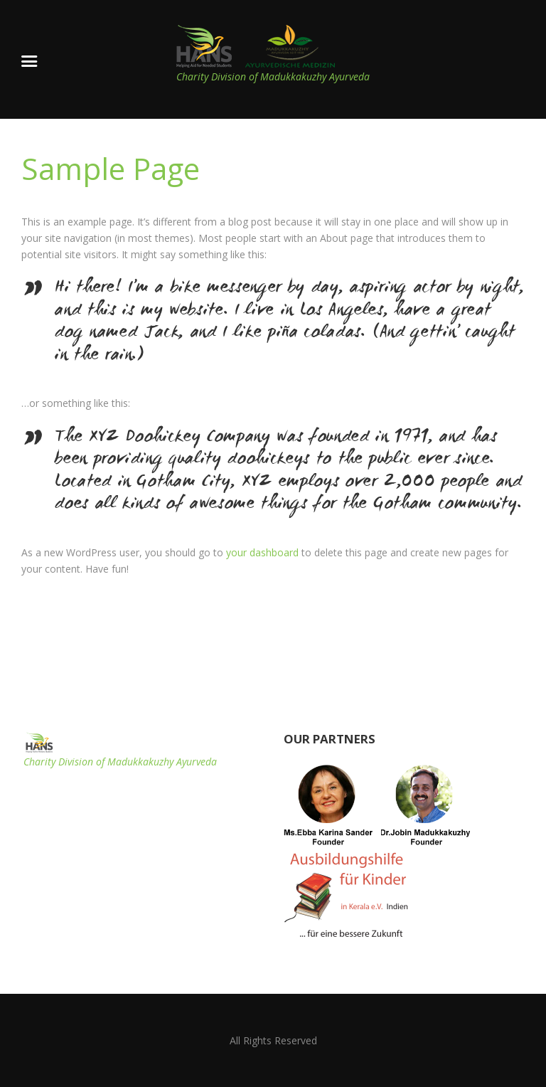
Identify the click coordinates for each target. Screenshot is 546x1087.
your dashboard (262, 552)
